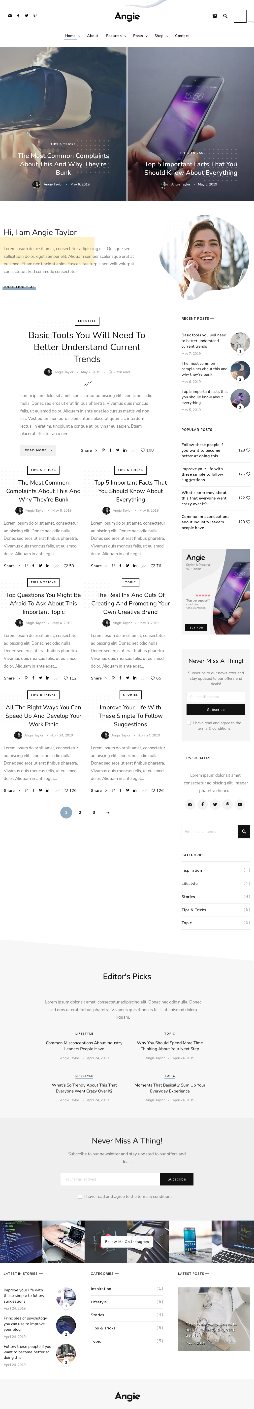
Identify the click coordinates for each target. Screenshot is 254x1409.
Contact (182, 36)
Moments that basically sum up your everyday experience (169, 1088)
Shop (159, 36)
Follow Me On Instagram (127, 1241)
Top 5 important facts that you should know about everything (190, 168)
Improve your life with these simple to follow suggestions (130, 715)
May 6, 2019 (80, 184)
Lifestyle (87, 321)
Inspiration (192, 870)
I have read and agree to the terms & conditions (214, 725)
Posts (138, 36)
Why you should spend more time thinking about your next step (170, 1046)
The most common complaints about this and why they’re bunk (63, 164)
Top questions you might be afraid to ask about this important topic (43, 603)
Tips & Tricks (63, 144)
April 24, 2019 (62, 735)
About (92, 36)
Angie (126, 17)
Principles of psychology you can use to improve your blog (25, 1324)
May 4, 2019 (61, 623)
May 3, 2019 (149, 623)
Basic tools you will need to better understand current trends (87, 347)
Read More (39, 450)
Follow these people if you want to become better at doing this (202, 450)
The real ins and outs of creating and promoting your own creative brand (130, 603)
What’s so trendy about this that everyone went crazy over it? (204, 498)
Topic (130, 582)
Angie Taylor (53, 184)
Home (70, 36)
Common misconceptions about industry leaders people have (206, 522)
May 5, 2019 (207, 184)
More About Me (19, 287)
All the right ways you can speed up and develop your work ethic (43, 715)
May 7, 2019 (91, 372)
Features (114, 36)
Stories (130, 695)
